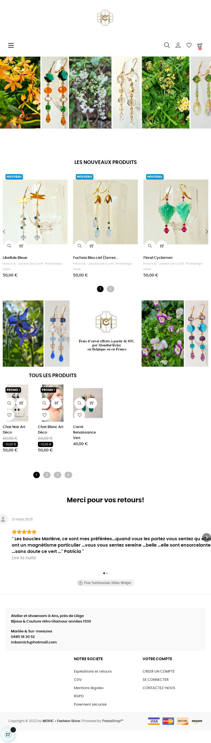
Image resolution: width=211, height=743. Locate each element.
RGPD (79, 709)
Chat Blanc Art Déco (50, 429)
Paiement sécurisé (90, 717)
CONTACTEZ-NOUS (159, 701)
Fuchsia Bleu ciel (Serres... (95, 258)
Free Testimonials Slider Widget (104, 595)
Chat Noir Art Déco (14, 429)
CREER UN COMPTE (159, 684)
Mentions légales (89, 701)
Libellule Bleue (15, 258)
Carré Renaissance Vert (84, 432)
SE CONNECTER (156, 692)
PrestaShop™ (112, 733)
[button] (4, 543)
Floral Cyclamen (158, 258)
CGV (78, 692)
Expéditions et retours (93, 684)
